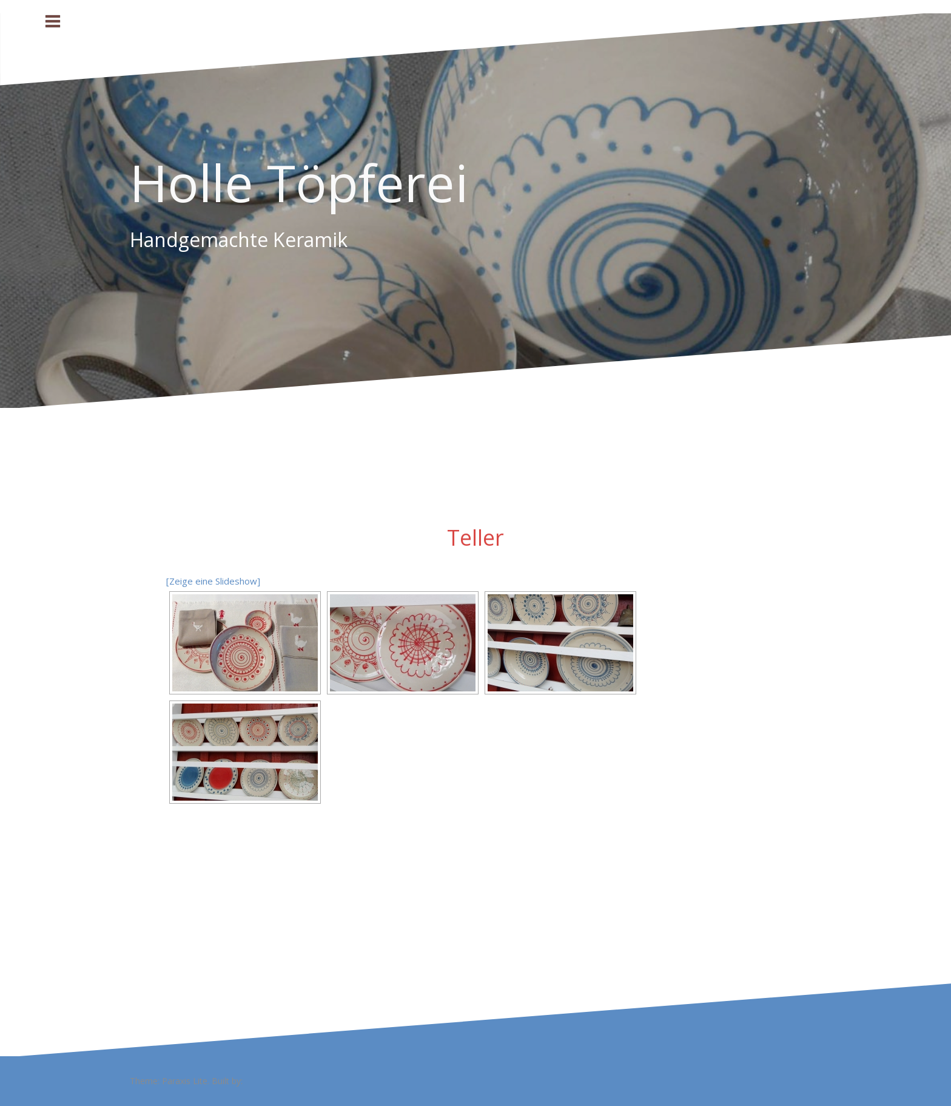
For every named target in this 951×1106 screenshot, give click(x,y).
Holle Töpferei (299, 182)
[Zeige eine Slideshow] (213, 581)
